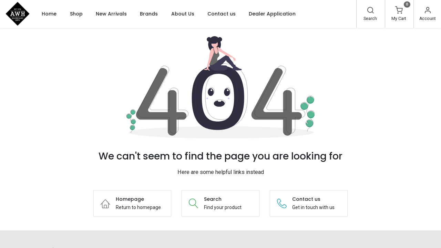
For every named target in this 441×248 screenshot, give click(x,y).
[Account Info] (427, 11)
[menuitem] (49, 14)
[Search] (370, 11)
